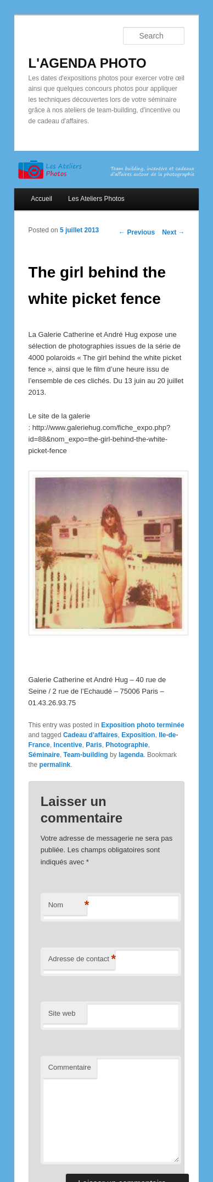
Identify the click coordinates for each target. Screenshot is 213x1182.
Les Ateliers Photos (96, 199)
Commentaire (69, 1067)
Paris (94, 745)
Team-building (86, 755)
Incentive (68, 745)
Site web (62, 1013)
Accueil (41, 199)
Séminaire (44, 755)
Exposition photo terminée (142, 725)
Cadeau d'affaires (90, 735)
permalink (55, 765)
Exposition (138, 735)
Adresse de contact (81, 959)
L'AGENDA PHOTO (88, 63)
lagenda (131, 755)
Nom (67, 905)
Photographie (126, 745)
